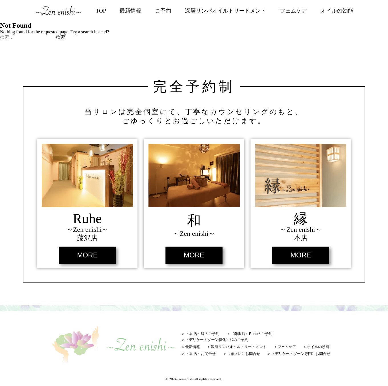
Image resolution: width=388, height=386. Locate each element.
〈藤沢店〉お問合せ (243, 354)
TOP (101, 11)
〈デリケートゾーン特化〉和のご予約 (216, 340)
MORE (87, 255)
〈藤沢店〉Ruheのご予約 (252, 334)
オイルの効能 (337, 11)
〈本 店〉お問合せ (200, 354)
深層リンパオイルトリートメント (225, 11)
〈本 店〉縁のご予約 (202, 334)
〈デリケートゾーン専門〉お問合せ (300, 354)
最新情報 (130, 11)
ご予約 (163, 11)
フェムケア (293, 11)
